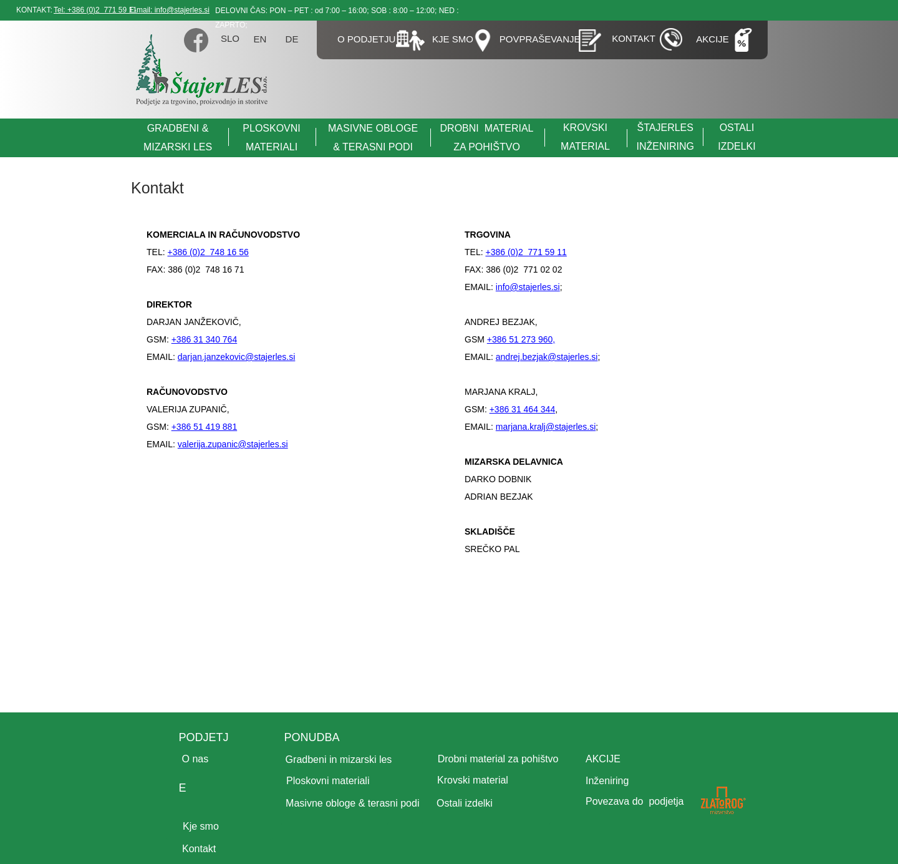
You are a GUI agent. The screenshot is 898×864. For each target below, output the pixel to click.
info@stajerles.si (528, 287)
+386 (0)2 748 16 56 (207, 252)
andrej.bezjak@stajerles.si (547, 357)
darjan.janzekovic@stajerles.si (237, 357)
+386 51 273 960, (521, 339)
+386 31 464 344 (523, 409)
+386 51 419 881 (204, 427)
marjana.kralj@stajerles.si (546, 427)
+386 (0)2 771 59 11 (525, 252)
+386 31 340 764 (204, 339)
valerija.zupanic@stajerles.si (233, 444)
